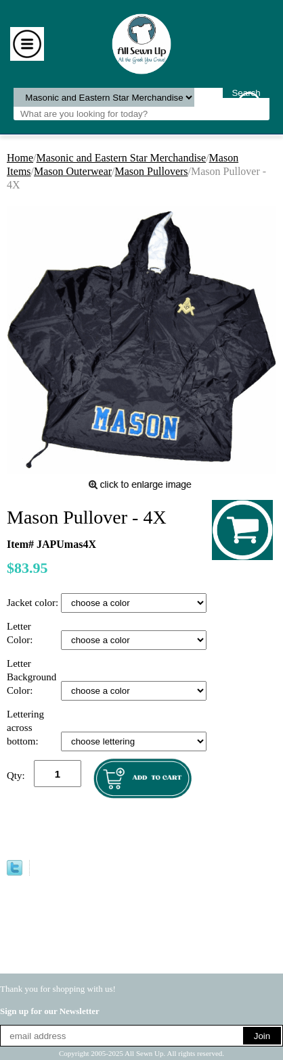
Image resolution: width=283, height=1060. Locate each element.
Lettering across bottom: (25, 728)
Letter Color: (21, 633)
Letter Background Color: (31, 677)
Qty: (16, 775)
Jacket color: (34, 602)
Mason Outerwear (73, 171)
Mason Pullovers (151, 171)
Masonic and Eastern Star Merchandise (121, 157)
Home (20, 157)
